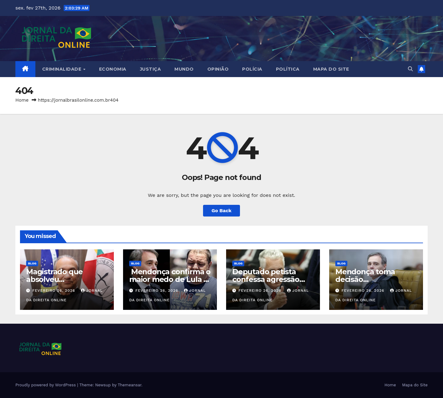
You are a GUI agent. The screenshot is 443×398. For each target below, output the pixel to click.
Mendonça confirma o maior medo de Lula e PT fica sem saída (169, 279)
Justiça (150, 69)
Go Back (222, 210)
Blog (32, 263)
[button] (410, 69)
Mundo (184, 69)
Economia (112, 69)
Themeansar (130, 385)
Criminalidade (62, 69)
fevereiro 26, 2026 (54, 290)
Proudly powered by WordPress (46, 385)
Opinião (218, 69)
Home (22, 100)
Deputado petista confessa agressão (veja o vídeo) (265, 279)
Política (288, 69)
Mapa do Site (331, 69)
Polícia (252, 69)
